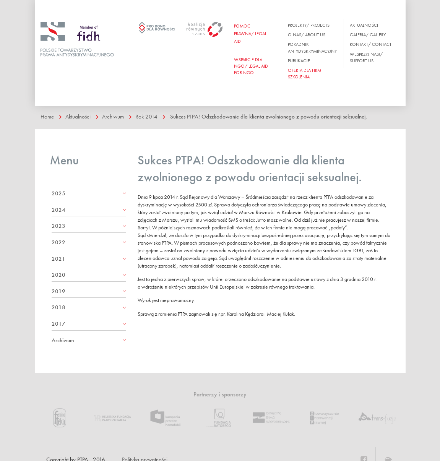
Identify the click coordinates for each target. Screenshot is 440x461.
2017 (58, 324)
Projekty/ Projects (309, 25)
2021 (58, 259)
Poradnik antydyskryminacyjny (312, 47)
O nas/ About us (306, 35)
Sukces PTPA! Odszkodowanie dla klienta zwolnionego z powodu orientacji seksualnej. (268, 116)
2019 (58, 291)
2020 (58, 275)
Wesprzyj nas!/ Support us (366, 57)
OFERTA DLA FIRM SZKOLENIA (304, 73)
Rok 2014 (146, 116)
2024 (58, 210)
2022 (58, 242)
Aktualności (364, 25)
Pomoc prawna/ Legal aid (250, 33)
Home (47, 116)
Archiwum (113, 116)
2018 (58, 307)
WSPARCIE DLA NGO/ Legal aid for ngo (251, 66)
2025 (58, 193)
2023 (58, 226)
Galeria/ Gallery (368, 35)
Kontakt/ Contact (370, 44)
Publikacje (299, 61)
